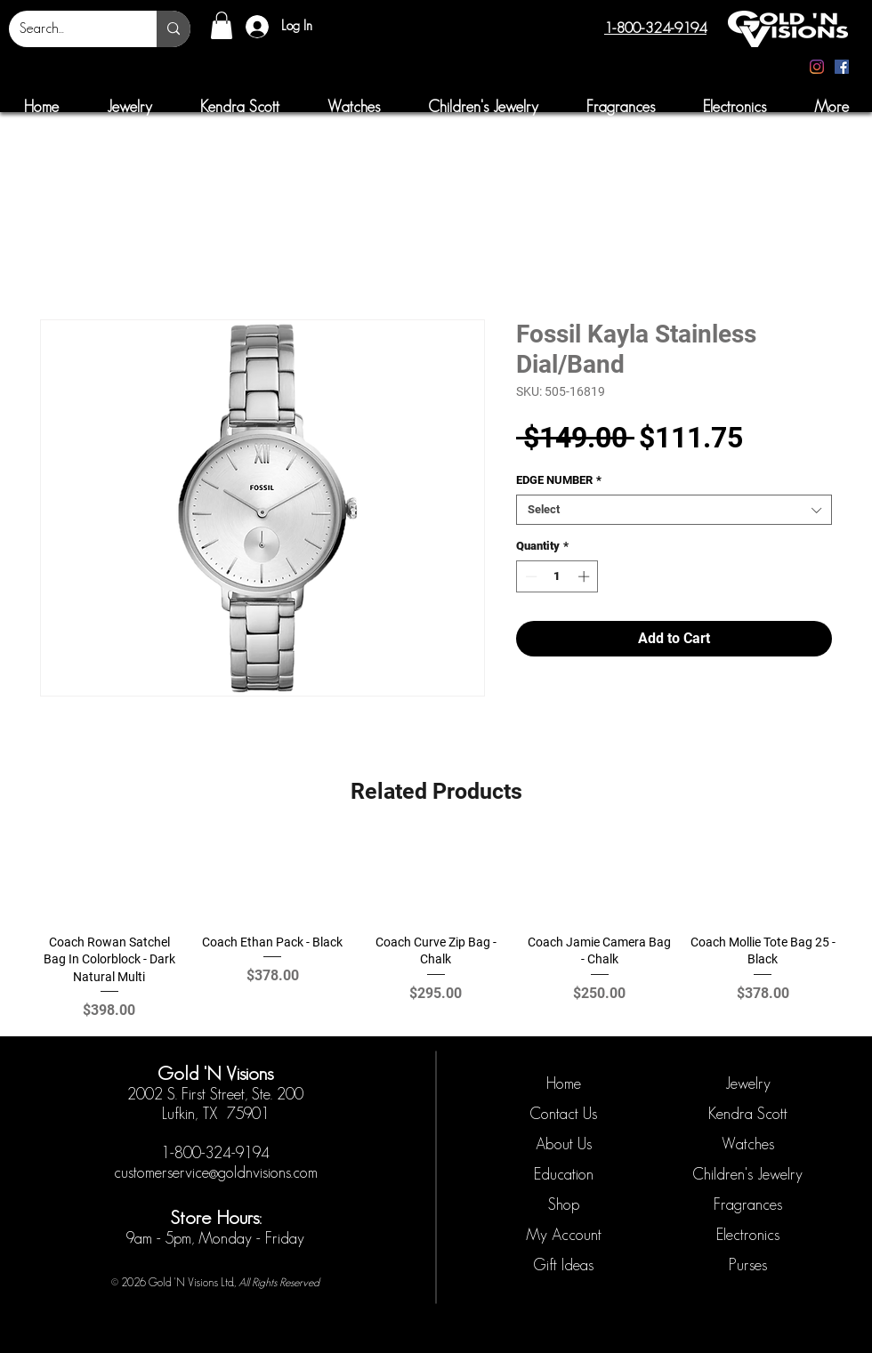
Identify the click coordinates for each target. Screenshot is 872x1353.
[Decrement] (529, 576)
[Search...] (69, 29)
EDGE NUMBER (559, 480)
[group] (436, 930)
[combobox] (674, 510)
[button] (221, 25)
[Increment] (585, 576)
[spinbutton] (557, 576)
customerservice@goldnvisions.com (216, 1172)
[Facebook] (842, 67)
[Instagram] (817, 67)
